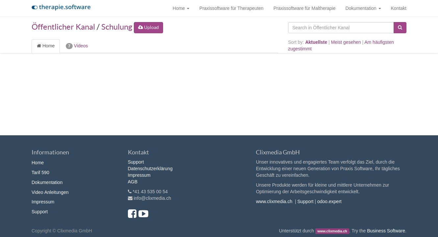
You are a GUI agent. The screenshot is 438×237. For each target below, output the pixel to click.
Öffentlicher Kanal (63, 26)
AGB (133, 181)
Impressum (43, 201)
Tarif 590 (40, 172)
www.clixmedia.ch (274, 201)
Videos (77, 46)
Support (40, 211)
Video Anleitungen (50, 192)
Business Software (386, 230)
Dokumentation (47, 182)
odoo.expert (329, 201)
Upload (148, 27)
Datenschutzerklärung (150, 168)
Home (46, 45)
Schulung (116, 26)
